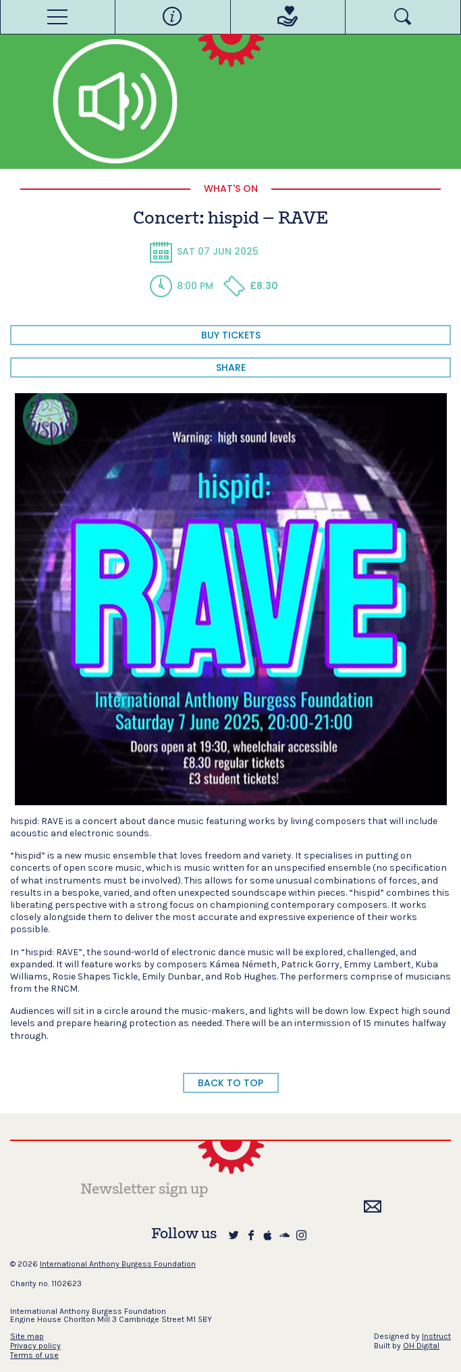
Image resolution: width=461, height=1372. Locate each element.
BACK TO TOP (230, 1083)
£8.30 (250, 286)
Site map (27, 1336)
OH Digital (421, 1345)
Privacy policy (35, 1345)
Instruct (436, 1336)
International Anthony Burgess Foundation (118, 1264)
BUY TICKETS (231, 335)
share (231, 367)
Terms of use (34, 1355)
